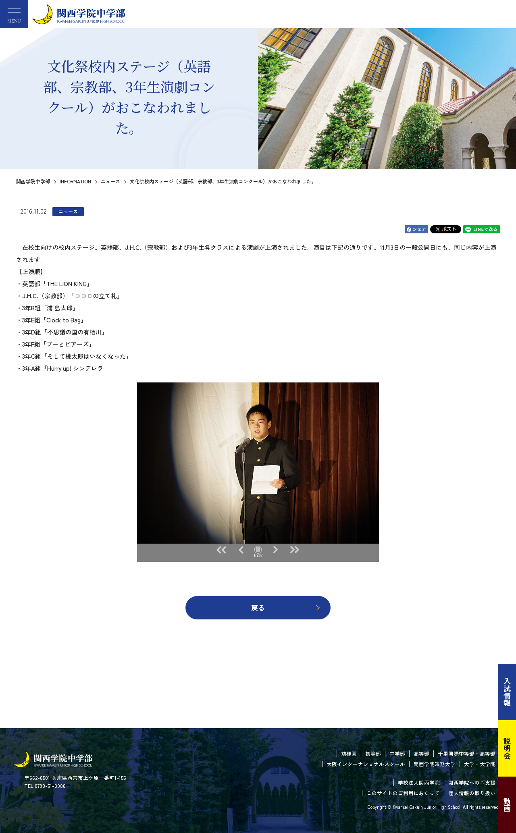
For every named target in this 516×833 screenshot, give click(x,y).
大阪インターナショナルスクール (366, 764)
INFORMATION (75, 181)
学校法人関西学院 (419, 782)
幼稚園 (349, 753)
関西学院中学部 (33, 181)
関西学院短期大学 (435, 764)
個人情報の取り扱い (471, 793)
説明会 (507, 748)
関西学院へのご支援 (471, 782)
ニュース (110, 181)
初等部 (373, 753)
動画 (507, 805)
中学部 (397, 753)
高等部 (421, 753)
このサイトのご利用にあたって (403, 793)
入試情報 (507, 691)
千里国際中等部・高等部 (466, 753)
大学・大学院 (479, 764)
